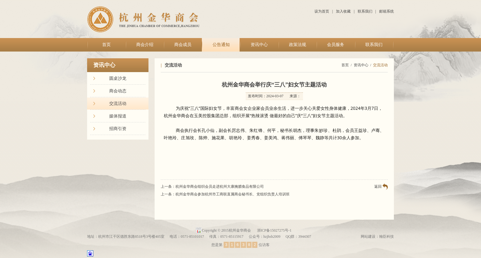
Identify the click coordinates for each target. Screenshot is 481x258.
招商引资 (117, 128)
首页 (106, 44)
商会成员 (182, 44)
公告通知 (221, 44)
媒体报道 (117, 116)
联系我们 (365, 11)
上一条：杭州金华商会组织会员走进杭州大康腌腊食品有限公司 (212, 186)
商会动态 (117, 91)
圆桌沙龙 (117, 78)
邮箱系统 (386, 11)
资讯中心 (259, 44)
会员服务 (335, 44)
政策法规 (297, 44)
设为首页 (321, 11)
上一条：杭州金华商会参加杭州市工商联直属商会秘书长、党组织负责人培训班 (225, 194)
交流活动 (117, 103)
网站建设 (368, 236)
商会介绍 (144, 44)
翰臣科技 (386, 236)
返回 (378, 186)
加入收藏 (343, 11)
